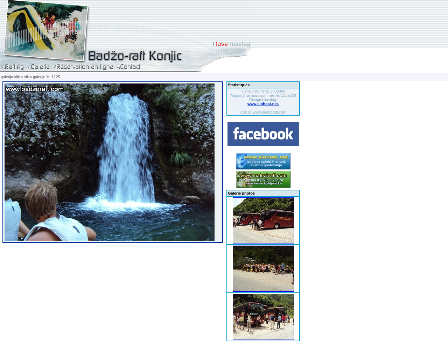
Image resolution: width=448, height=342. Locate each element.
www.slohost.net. (263, 104)
